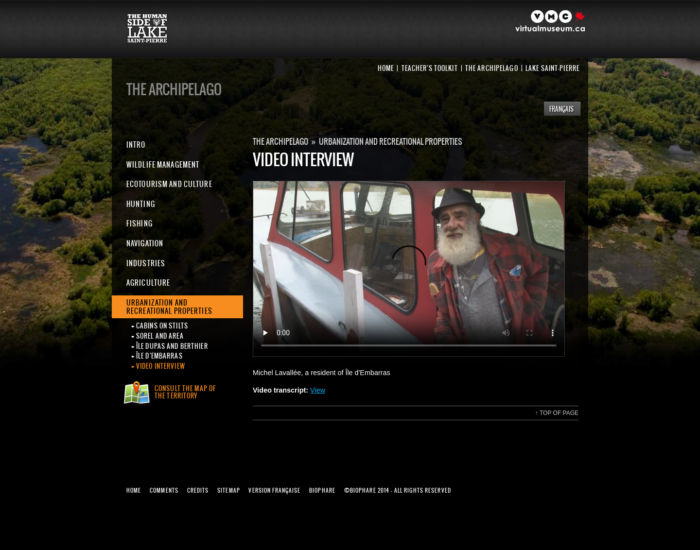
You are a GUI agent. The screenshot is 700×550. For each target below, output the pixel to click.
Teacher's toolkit (430, 68)
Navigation (144, 243)
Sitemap (228, 490)
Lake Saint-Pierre (552, 68)
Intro (136, 144)
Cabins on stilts (162, 326)
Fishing (139, 223)
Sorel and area (160, 336)
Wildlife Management (162, 164)
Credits (198, 490)
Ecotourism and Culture (169, 184)
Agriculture (148, 282)
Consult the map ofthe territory (185, 392)
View (317, 390)
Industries (145, 263)
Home (386, 68)
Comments (164, 490)
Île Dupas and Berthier (172, 346)
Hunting (140, 204)
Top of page (556, 413)
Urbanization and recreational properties (169, 306)
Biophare (322, 490)
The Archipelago (491, 68)
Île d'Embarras (159, 356)
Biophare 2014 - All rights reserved (397, 490)
